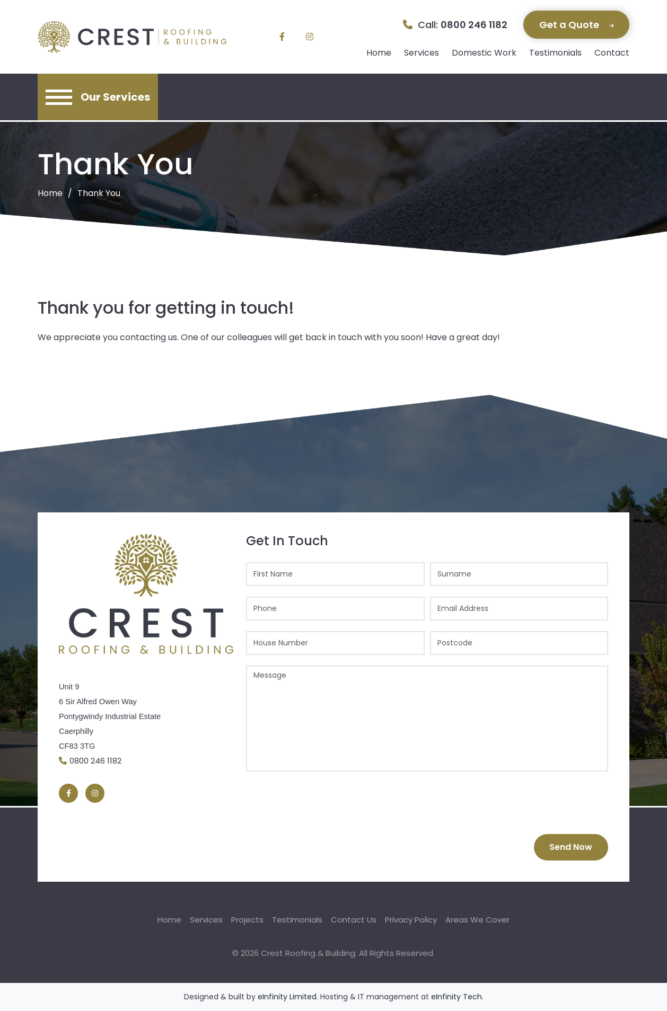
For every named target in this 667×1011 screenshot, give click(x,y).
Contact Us (353, 919)
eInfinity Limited (287, 996)
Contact (611, 53)
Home (378, 53)
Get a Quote (576, 24)
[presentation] (326, 802)
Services (421, 53)
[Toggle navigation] (98, 97)
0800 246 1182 (474, 24)
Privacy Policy (411, 919)
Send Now (570, 847)
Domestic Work (484, 53)
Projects (247, 919)
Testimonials (555, 53)
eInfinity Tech (456, 996)
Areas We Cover (477, 919)
